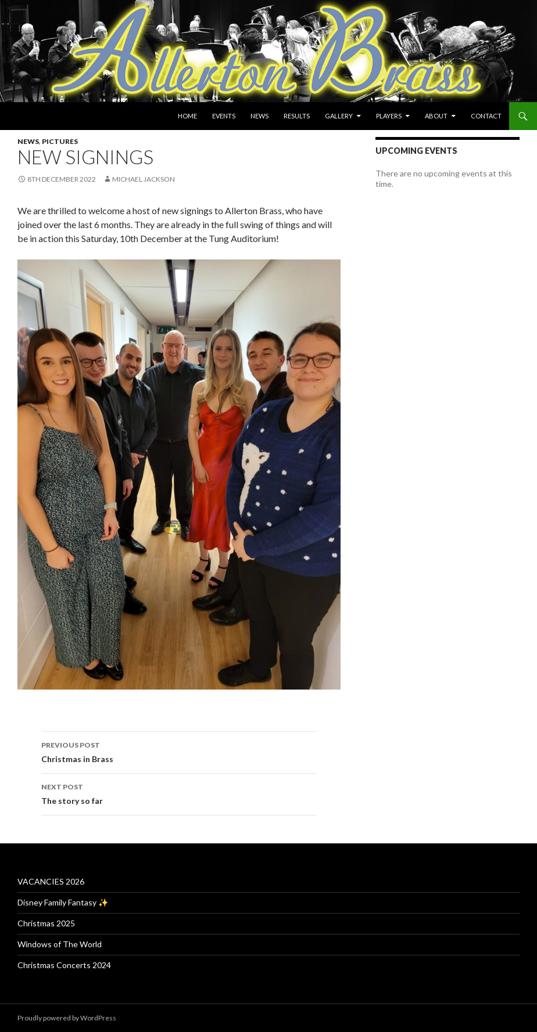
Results (297, 116)
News (259, 116)
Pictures (60, 141)
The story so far (179, 793)
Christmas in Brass (179, 751)
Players (389, 116)
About (436, 116)
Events (223, 116)
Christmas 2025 (46, 923)
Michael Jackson (143, 179)
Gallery (339, 116)
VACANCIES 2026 (50, 881)
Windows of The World (59, 944)
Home (187, 116)
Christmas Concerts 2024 (64, 965)
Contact (486, 116)
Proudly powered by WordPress (66, 1017)
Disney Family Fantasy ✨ (62, 902)
